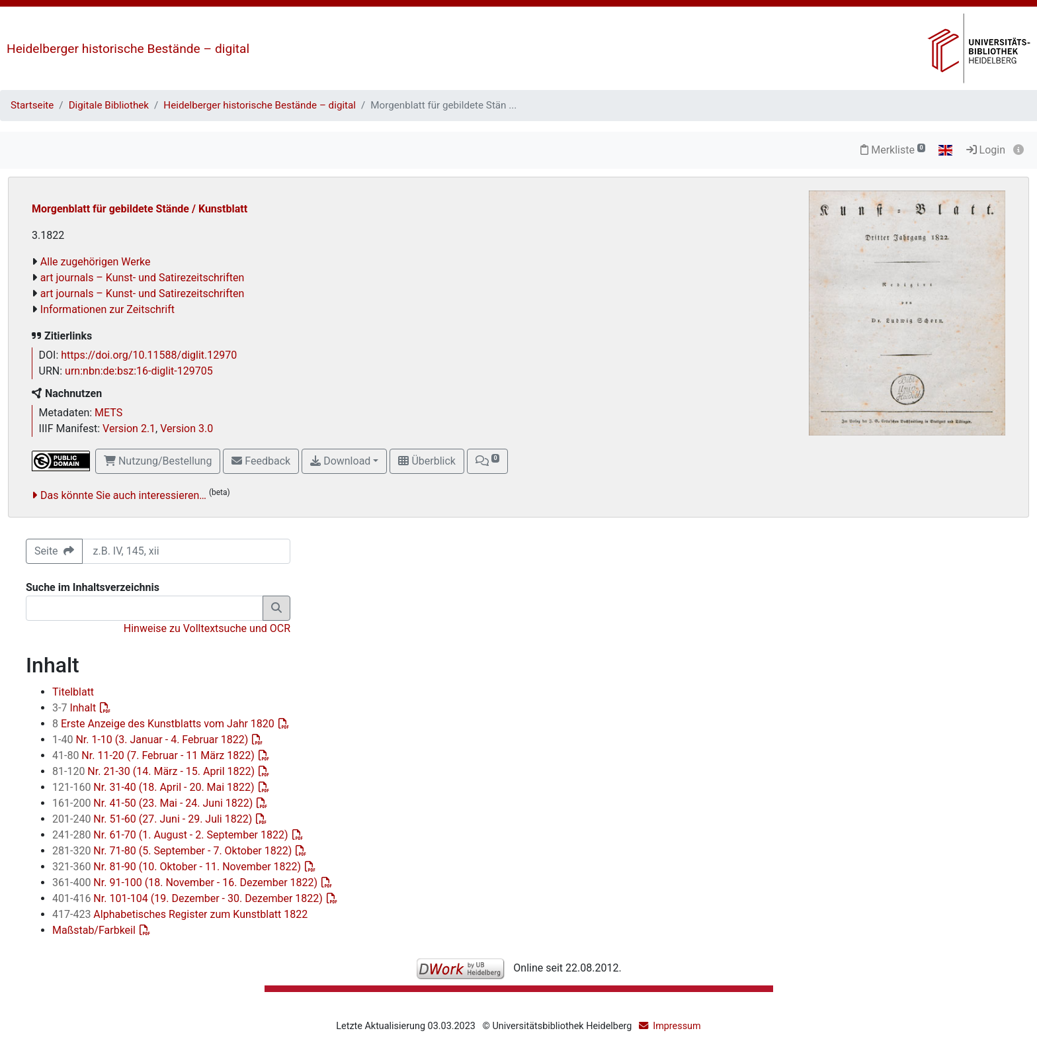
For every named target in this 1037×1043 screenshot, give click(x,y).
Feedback (260, 461)
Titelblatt (73, 692)
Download (340, 461)
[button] (487, 461)
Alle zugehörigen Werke (95, 261)
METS (108, 412)
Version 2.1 (129, 428)
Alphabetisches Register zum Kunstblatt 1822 (180, 914)
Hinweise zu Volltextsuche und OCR (207, 628)
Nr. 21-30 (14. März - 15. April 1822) (154, 771)
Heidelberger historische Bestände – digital (128, 48)
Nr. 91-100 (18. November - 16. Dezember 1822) (186, 882)
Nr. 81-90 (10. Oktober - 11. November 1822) (178, 866)
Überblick (426, 461)
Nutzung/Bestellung (158, 461)
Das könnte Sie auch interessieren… (123, 495)
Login (985, 150)
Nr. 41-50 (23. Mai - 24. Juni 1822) (153, 803)
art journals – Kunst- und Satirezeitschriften (142, 277)
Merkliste (892, 150)
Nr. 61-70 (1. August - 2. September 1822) (171, 835)
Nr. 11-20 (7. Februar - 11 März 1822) (154, 755)
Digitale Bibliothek (109, 105)
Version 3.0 (186, 428)
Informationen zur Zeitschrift (107, 309)
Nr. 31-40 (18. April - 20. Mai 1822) (154, 787)
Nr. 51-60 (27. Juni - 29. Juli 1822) (153, 819)
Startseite (32, 105)
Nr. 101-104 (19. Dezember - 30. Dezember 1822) (188, 898)
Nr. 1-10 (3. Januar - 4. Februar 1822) (151, 739)
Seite (54, 551)
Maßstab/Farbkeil (95, 930)
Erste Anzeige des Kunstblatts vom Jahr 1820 (164, 723)
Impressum (676, 1026)
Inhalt (75, 708)
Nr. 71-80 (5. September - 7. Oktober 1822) (173, 850)
